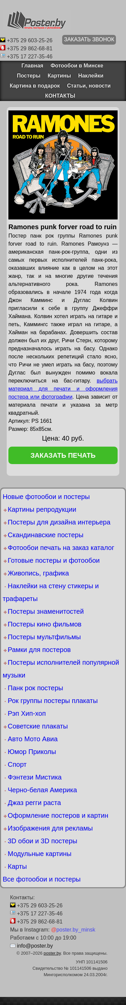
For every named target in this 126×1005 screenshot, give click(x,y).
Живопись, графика (38, 573)
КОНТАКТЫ (60, 96)
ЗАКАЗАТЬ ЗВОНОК (89, 39)
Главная (30, 65)
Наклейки (90, 76)
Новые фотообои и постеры (46, 496)
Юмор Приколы (32, 751)
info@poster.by (35, 946)
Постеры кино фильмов (44, 624)
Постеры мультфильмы (44, 637)
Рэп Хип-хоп (27, 713)
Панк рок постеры (35, 688)
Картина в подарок (35, 86)
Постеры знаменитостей (46, 611)
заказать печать (63, 455)
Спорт (17, 764)
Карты (17, 866)
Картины (59, 76)
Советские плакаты (38, 726)
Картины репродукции (42, 509)
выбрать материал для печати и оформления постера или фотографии (63, 389)
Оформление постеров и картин (58, 815)
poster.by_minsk (73, 930)
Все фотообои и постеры (42, 879)
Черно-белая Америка (42, 790)
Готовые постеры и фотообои (54, 560)
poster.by (52, 953)
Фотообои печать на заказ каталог (61, 547)
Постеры (28, 76)
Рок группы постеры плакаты (53, 700)
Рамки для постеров (39, 649)
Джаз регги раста (34, 802)
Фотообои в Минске (76, 65)
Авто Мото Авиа (33, 739)
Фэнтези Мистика (34, 777)
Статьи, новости (89, 86)
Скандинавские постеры (45, 535)
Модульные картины (40, 853)
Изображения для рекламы (50, 828)
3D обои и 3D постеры (42, 841)
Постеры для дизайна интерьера (59, 522)
